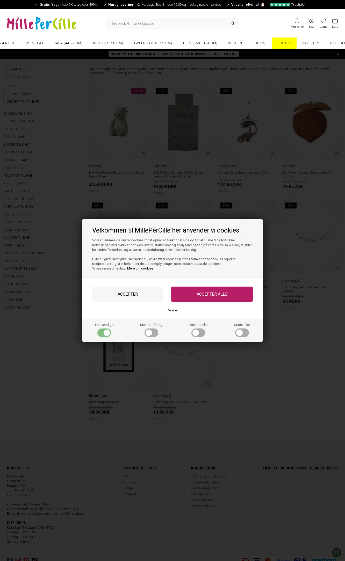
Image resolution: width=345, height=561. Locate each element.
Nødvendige (104, 330)
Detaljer (172, 310)
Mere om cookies (140, 268)
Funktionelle (198, 330)
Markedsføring (151, 330)
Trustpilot (287, 4)
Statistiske (242, 330)
